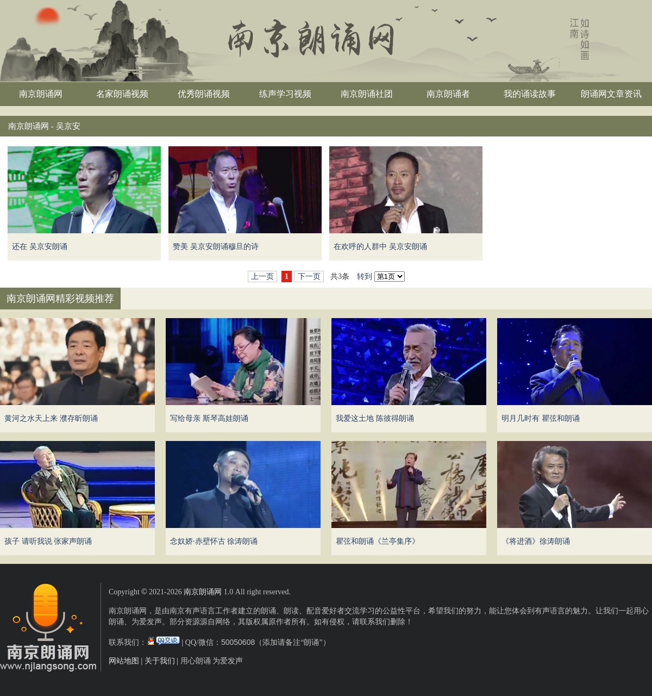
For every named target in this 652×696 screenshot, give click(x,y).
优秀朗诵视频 (204, 93)
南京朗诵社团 (367, 93)
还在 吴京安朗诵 (39, 247)
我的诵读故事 (530, 93)
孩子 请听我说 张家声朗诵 (48, 541)
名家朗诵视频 (122, 93)
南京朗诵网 (40, 93)
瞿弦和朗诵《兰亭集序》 (377, 541)
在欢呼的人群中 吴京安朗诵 (380, 247)
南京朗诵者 (448, 93)
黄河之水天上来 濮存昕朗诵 (51, 418)
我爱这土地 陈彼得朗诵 (375, 418)
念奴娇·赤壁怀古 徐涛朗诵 (214, 541)
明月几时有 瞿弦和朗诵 (540, 418)
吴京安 (68, 126)
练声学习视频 (285, 93)
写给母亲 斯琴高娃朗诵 (209, 418)
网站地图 (124, 661)
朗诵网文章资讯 (611, 93)
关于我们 (160, 661)
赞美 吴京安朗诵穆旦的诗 (216, 247)
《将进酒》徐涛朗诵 (535, 541)
